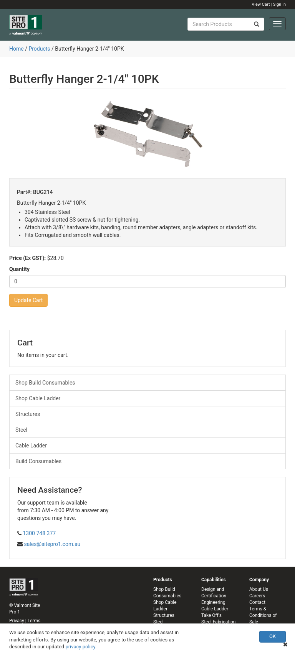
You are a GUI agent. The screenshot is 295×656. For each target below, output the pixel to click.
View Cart (261, 4)
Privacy (16, 620)
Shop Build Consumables (45, 383)
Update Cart (28, 300)
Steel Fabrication (218, 622)
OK (272, 636)
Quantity (19, 269)
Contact (257, 602)
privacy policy (80, 646)
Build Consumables (38, 461)
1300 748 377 (39, 533)
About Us (258, 589)
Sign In (279, 4)
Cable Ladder (31, 445)
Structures (27, 414)
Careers (257, 595)
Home (16, 49)
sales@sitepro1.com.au (52, 544)
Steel (21, 430)
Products (39, 49)
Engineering (213, 602)
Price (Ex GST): (27, 258)
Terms (33, 620)
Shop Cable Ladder (37, 398)
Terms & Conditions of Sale (263, 615)
